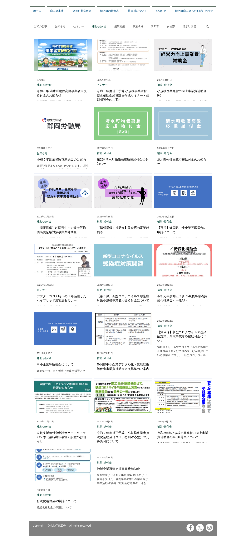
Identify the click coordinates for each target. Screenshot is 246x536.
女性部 (171, 26)
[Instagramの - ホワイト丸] (209, 528)
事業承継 (138, 26)
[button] (207, 27)
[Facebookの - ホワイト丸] (190, 528)
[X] (200, 528)
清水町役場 (189, 26)
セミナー (78, 26)
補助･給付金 (99, 26)
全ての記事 (40, 26)
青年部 (155, 26)
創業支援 (119, 26)
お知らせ (60, 26)
